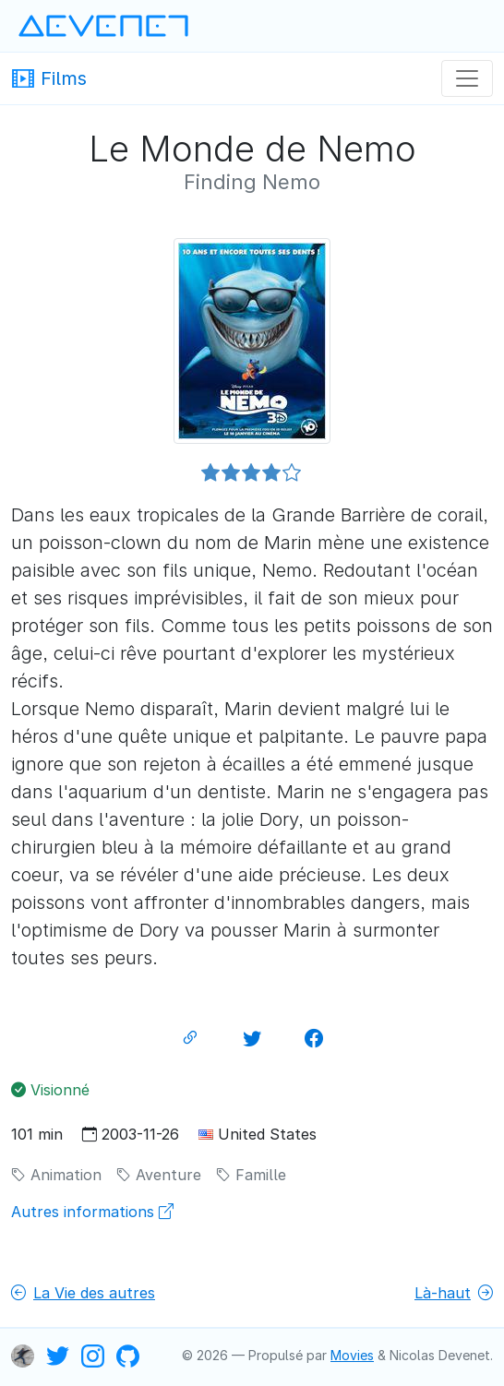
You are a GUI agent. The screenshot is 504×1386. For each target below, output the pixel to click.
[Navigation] (467, 78)
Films (49, 77)
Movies (352, 1355)
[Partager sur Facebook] (314, 1038)
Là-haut (453, 1293)
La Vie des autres (83, 1293)
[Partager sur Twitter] (252, 1038)
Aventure (158, 1174)
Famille (251, 1174)
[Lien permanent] (190, 1038)
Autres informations (92, 1211)
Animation (56, 1174)
